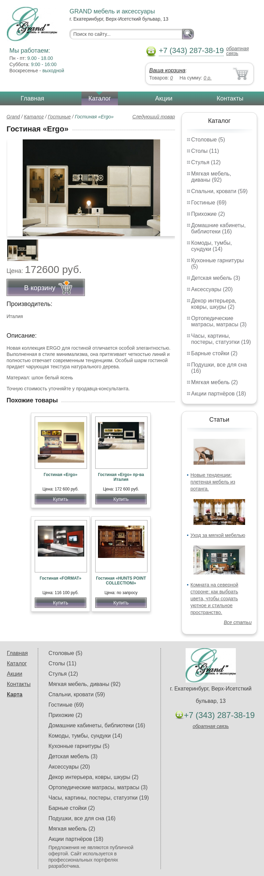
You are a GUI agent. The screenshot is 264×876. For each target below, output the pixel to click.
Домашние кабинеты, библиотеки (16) (218, 228)
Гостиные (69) (209, 202)
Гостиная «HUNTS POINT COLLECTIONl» (121, 580)
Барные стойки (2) (214, 353)
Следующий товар (153, 116)
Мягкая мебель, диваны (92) (211, 177)
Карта (14, 694)
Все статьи (238, 622)
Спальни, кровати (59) (219, 191)
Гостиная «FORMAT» (60, 578)
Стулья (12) (206, 162)
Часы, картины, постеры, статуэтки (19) (221, 339)
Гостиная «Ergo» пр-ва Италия (121, 477)
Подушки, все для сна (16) (82, 818)
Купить (60, 499)
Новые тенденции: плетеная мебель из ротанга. (212, 482)
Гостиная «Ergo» (60, 474)
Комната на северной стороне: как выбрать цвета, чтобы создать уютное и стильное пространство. (214, 598)
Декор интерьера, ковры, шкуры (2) (213, 304)
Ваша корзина (167, 70)
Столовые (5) (208, 140)
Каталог (99, 98)
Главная (32, 98)
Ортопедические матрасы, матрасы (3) (218, 321)
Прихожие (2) (208, 214)
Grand (13, 116)
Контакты (230, 98)
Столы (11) (205, 151)
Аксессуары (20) (212, 289)
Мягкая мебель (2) (214, 382)
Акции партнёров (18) (218, 394)
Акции (163, 98)
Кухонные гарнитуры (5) (78, 746)
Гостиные (59, 116)
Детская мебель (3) (215, 278)
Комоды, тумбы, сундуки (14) (211, 246)
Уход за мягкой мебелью (217, 535)
